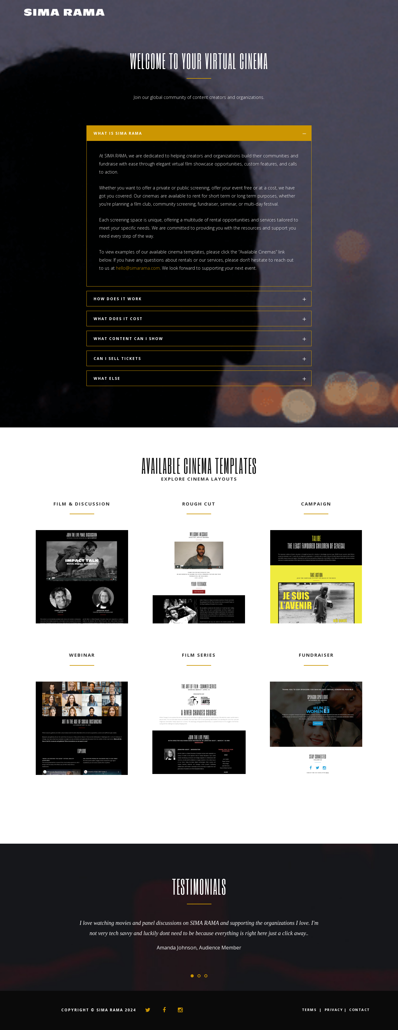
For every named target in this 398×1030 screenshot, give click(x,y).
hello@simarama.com (138, 268)
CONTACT (359, 1009)
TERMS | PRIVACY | (324, 1009)
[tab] (198, 133)
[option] (199, 931)
